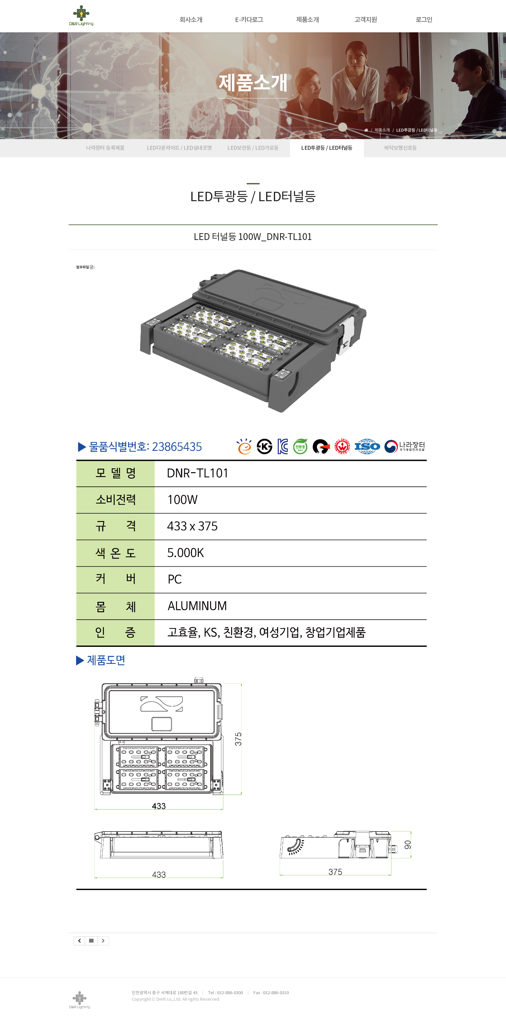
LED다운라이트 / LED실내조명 (179, 148)
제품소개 (307, 20)
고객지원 (365, 20)
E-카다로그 (249, 20)
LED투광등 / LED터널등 (326, 148)
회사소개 (191, 20)
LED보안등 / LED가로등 (252, 148)
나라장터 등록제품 (105, 148)
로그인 (424, 20)
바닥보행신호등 (400, 148)
